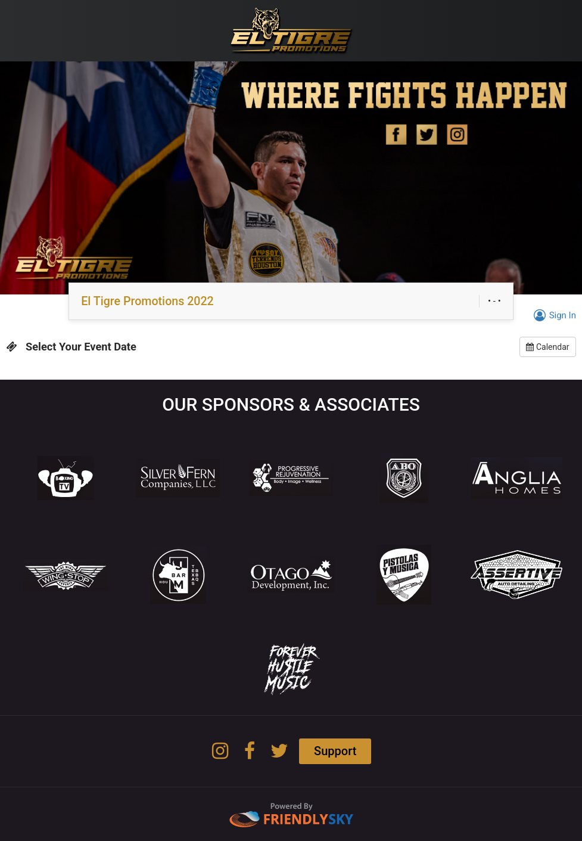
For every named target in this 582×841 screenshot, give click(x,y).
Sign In (553, 315)
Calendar (547, 347)
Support (335, 751)
